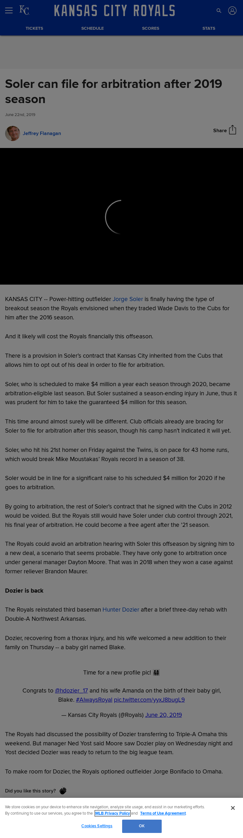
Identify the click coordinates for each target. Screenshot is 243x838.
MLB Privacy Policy (112, 813)
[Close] (233, 808)
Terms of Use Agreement (163, 813)
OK (142, 826)
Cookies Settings (96, 826)
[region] (121, 818)
